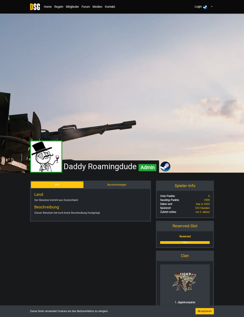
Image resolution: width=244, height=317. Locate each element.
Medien (97, 6)
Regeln (58, 6)
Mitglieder (72, 6)
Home (48, 6)
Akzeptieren (205, 311)
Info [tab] (57, 184)
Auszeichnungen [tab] (116, 184)
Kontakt (110, 6)
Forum (86, 6)
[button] (211, 6)
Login (201, 7)
